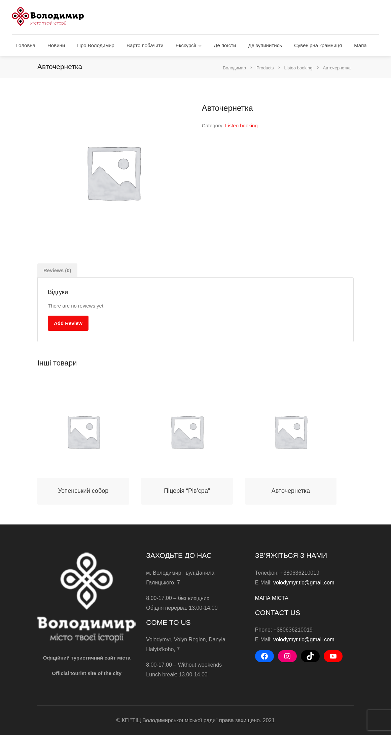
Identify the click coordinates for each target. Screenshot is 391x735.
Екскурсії (186, 45)
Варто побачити (145, 45)
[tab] (57, 270)
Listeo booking (241, 125)
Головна (25, 45)
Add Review (68, 323)
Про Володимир (95, 45)
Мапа (360, 45)
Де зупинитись (265, 45)
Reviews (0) (57, 270)
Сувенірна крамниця (318, 45)
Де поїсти (225, 45)
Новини (56, 45)
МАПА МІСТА (271, 598)
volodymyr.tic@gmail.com (303, 582)
